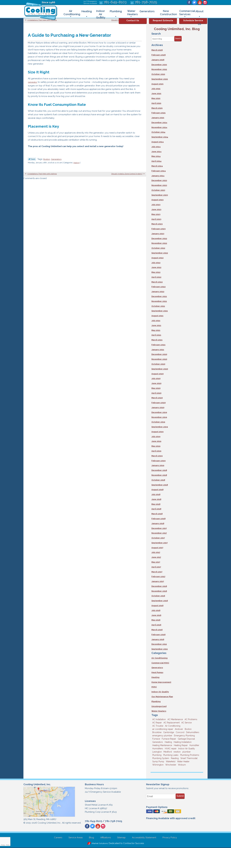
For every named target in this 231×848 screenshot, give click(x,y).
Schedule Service (193, 20)
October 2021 (158, 306)
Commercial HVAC (160, 663)
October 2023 (158, 190)
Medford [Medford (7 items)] (168, 752)
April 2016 (156, 625)
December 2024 (159, 122)
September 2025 (159, 79)
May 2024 (156, 156)
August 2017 (157, 548)
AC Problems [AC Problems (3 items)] (191, 719)
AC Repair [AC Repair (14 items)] (157, 723)
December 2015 (159, 644)
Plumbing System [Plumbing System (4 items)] (160, 758)
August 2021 (157, 316)
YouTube (199, 2)
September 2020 (159, 369)
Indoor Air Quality (160, 692)
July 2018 (155, 495)
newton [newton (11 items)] (177, 752)
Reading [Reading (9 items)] (175, 758)
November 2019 (159, 417)
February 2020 (158, 403)
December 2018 (159, 470)
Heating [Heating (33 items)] (168, 742)
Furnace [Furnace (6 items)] (156, 739)
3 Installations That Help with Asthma (42, 20)
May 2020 (155, 388)
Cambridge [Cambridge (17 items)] (168, 732)
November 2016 (159, 591)
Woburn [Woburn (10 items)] (182, 765)
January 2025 (157, 118)
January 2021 (157, 350)
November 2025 (159, 69)
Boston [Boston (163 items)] (188, 729)
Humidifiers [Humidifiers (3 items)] (157, 749)
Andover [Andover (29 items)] (179, 729)
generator (33, 82)
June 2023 (156, 209)
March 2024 (157, 166)
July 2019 (155, 437)
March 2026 (157, 50)
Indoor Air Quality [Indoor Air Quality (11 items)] (186, 749)
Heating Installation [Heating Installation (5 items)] (183, 742)
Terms (7, 845)
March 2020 (157, 398)
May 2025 (155, 98)
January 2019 (157, 466)
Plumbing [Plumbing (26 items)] (156, 755)
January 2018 (157, 524)
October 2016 (158, 596)
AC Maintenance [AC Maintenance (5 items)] (175, 719)
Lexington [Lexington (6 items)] (157, 752)
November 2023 (159, 185)
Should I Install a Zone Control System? (126, 174)
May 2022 (155, 272)
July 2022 (155, 263)
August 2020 (157, 374)
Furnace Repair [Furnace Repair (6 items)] (169, 739)
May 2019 (155, 446)
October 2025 (158, 74)
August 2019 (157, 432)
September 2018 (159, 485)
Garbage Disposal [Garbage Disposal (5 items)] (186, 739)
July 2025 (155, 89)
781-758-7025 (113, 821)
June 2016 (156, 615)
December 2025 (159, 65)
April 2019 (156, 451)
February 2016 (158, 635)
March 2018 (156, 514)
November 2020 (159, 359)
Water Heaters (158, 711)
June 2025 (156, 93)
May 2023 (155, 214)
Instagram (205, 2)
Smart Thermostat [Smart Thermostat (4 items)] (188, 758)
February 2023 (158, 229)
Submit (180, 796)
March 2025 (156, 108)
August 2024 (157, 142)
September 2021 (159, 311)
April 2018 (156, 509)
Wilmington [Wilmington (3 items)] (158, 765)
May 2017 (155, 562)
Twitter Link (32, 159)
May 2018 (155, 504)
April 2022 (156, 277)
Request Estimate (163, 20)
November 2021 (159, 301)
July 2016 (155, 611)
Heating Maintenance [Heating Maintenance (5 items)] (162, 745)
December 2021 (159, 296)
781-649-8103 (93, 821)
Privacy (3, 845)
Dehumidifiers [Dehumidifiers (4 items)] (192, 732)
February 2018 (158, 519)
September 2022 (159, 253)
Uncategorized (158, 707)
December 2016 (159, 586)
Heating (76, 163)
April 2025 (156, 103)
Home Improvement (161, 682)
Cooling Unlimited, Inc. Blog (177, 29)
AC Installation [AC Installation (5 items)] (159, 719)
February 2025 (158, 113)
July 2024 (156, 147)
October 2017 (158, 538)
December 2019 (159, 412)
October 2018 (158, 480)
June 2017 (156, 557)
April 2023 (156, 219)
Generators (57, 159)
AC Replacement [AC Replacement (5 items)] (172, 723)
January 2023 (157, 234)
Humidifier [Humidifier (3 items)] (194, 745)
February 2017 (158, 577)
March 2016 (156, 630)
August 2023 (157, 200)
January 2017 (157, 582)
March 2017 (156, 572)
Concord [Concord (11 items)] (180, 732)
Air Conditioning (159, 658)
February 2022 (158, 287)
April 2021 (156, 335)
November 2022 (159, 243)
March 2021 (156, 340)
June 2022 (156, 267)
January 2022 (157, 292)
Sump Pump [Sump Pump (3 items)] (158, 762)
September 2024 (159, 137)
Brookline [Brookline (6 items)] (156, 732)
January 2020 (157, 408)
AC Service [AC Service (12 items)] (186, 723)
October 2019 (158, 422)
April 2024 (156, 161)
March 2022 (157, 282)
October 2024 (158, 132)
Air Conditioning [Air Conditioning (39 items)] (172, 726)
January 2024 (157, 176)
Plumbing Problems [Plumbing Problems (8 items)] (189, 755)
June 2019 (156, 441)
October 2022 (158, 248)
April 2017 (156, 567)
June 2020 (156, 383)
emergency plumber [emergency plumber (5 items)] (162, 736)
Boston (47, 159)
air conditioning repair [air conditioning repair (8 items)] (162, 729)
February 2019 (158, 461)
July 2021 (155, 321)
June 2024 (156, 151)
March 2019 (156, 456)
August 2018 (157, 490)
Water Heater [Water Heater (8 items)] (183, 762)
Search (178, 38)
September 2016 (159, 601)
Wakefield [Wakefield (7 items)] (170, 762)
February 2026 (158, 55)
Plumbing (156, 702)
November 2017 (159, 533)
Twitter (194, 2)
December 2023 (159, 180)
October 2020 (158, 364)
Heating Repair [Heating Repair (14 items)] (181, 745)
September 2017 (159, 543)
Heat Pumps (157, 673)
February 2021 (158, 345)
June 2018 (156, 499)
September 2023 (159, 195)
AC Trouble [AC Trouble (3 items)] (157, 726)
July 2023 (155, 205)
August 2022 (157, 258)
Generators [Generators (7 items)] (157, 742)
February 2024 (158, 171)
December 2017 (159, 528)
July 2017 (155, 553)
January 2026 (157, 60)
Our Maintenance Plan (162, 697)
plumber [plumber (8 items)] (186, 752)
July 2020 (155, 379)
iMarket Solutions (100, 844)
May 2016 (155, 620)
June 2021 (156, 325)
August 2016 (157, 606)
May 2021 (155, 330)
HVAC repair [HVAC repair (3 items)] (170, 749)
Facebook (189, 2)
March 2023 (156, 224)
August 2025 (157, 84)
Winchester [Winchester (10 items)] (170, 765)
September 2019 (159, 427)
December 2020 (159, 354)
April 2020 (156, 393)
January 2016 (157, 639)
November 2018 (159, 475)
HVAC (154, 687)
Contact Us (132, 20)
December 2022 (159, 238)
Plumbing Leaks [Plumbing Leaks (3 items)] (170, 755)
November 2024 (159, 127)
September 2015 (159, 649)
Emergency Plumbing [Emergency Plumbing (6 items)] (184, 736)
